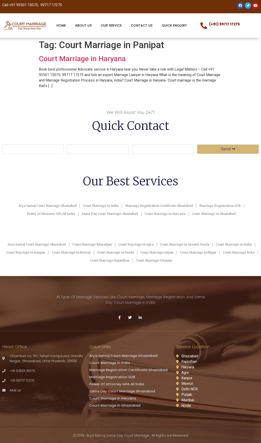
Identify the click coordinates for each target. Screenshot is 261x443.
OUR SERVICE (111, 25)
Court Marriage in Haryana (82, 58)
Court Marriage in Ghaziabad (221, 214)
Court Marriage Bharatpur (111, 244)
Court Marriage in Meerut (133, 252)
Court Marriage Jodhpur (62, 260)
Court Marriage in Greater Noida (213, 244)
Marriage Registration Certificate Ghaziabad (161, 206)
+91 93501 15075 (23, 5)
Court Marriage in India (98, 206)
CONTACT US (141, 25)
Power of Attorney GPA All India (43, 214)
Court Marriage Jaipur (227, 252)
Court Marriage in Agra (159, 244)
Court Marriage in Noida (181, 252)
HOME (61, 25)
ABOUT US (83, 25)
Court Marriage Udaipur (201, 260)
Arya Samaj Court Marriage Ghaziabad (40, 206)
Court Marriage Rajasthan (153, 260)
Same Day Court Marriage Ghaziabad (107, 214)
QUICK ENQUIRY (174, 25)
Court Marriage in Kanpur (83, 252)
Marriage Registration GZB (227, 206)
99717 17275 (50, 5)
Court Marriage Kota (106, 260)
